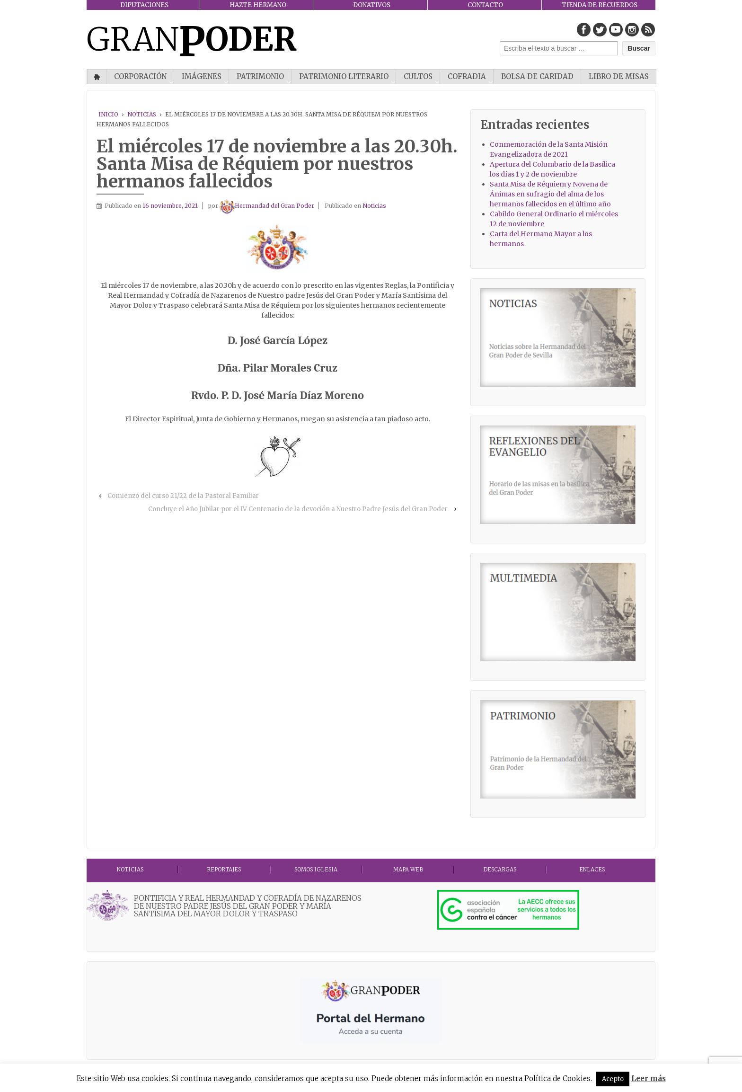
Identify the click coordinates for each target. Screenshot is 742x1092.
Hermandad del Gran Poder (267, 205)
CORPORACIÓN (140, 76)
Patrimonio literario (344, 76)
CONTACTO (485, 5)
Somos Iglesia (315, 869)
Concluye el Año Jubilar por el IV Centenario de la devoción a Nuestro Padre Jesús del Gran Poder (298, 509)
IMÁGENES (201, 76)
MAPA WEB (408, 869)
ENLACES (592, 869)
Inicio (96, 77)
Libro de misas (619, 76)
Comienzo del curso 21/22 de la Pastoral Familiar (183, 496)
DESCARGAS (499, 869)
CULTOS (418, 76)
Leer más (648, 1078)
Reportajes (224, 869)
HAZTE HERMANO (258, 5)
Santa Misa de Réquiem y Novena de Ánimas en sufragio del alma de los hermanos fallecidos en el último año (550, 194)
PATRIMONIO (260, 76)
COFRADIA (467, 76)
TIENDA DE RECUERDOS (599, 5)
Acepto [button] (613, 1079)
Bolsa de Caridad (537, 76)
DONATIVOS (371, 5)
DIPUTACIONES (144, 5)
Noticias (141, 114)
